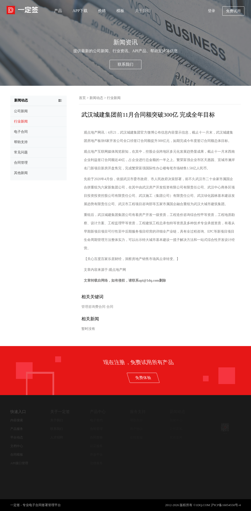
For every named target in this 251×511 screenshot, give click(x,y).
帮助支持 (136, 420)
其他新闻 (176, 437)
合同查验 (96, 437)
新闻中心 (176, 420)
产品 (58, 11)
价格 (102, 11)
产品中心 (98, 412)
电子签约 (96, 420)
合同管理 (96, 429)
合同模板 (16, 454)
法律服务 (96, 463)
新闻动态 (96, 98)
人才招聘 (56, 437)
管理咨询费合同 (93, 307)
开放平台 (96, 454)
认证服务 (96, 446)
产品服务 (16, 429)
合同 (109, 307)
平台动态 (16, 437)
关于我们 (143, 11)
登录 (211, 11)
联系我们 (125, 64)
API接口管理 (19, 463)
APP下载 (80, 11)
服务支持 (138, 412)
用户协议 (136, 429)
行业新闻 (114, 98)
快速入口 (18, 412)
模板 (120, 11)
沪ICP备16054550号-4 (226, 505)
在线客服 (136, 437)
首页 (82, 98)
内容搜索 (16, 420)
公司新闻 (176, 429)
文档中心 (16, 446)
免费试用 (233, 11)
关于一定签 (60, 412)
